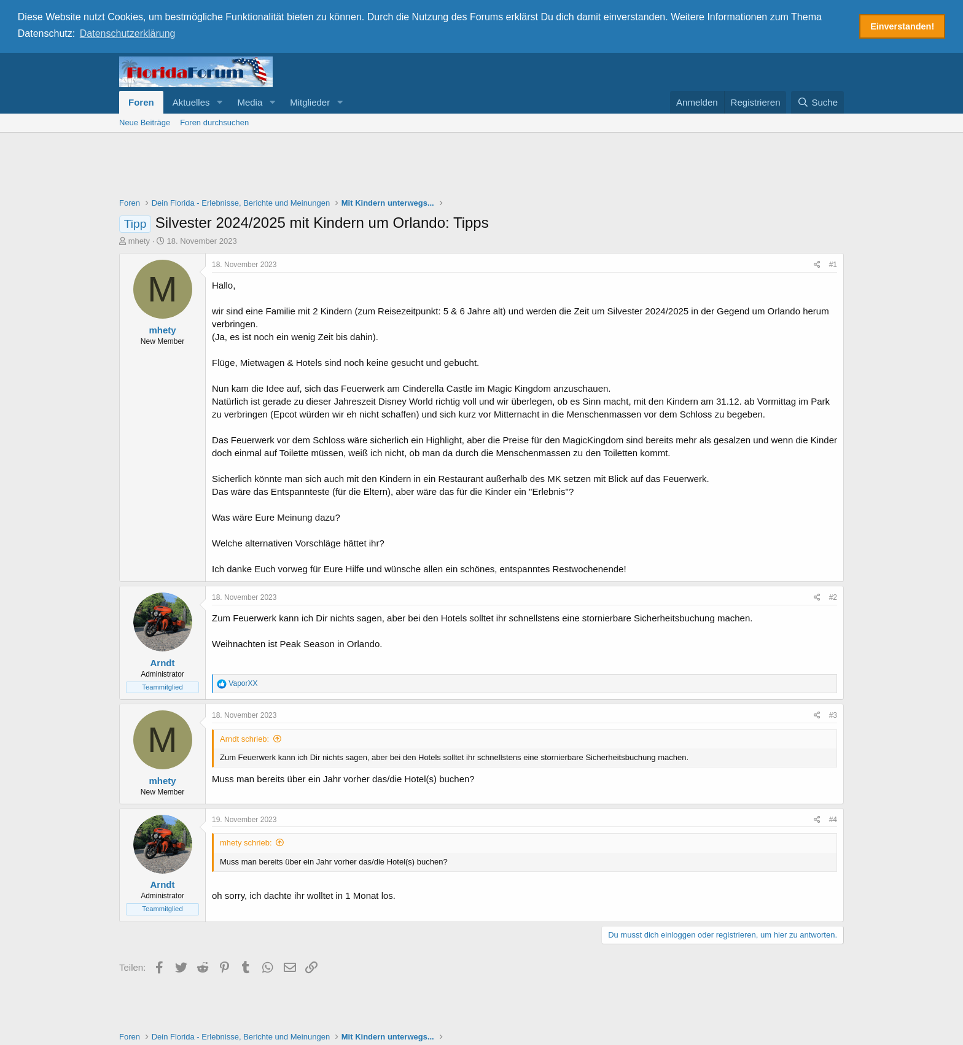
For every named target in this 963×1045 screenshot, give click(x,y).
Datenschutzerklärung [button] (128, 33)
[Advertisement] (481, 165)
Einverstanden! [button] (902, 26)
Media (249, 101)
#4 (833, 818)
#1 (833, 264)
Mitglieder (310, 101)
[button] (219, 101)
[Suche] (817, 101)
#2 (833, 596)
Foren (141, 101)
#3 (833, 714)
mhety (139, 240)
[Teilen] (817, 264)
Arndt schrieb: (244, 737)
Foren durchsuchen (214, 121)
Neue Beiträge (144, 121)
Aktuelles (191, 101)
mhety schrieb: (246, 842)
